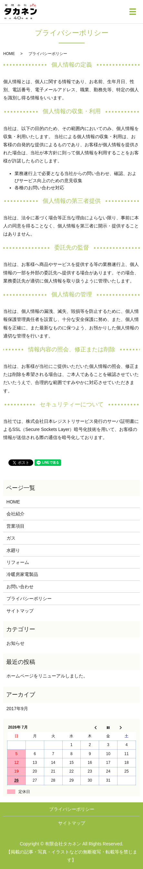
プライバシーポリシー (29, 598)
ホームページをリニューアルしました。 (47, 675)
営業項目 (15, 526)
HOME (9, 53)
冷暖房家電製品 (22, 574)
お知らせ (15, 643)
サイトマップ (20, 610)
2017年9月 (17, 708)
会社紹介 (15, 513)
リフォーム (17, 562)
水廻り (13, 550)
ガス (10, 538)
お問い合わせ (20, 586)
